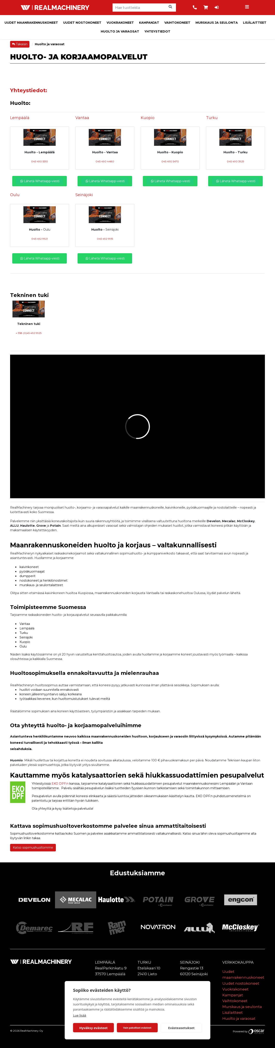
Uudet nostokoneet (82, 23)
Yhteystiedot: (28, 90)
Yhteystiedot (157, 31)
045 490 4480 (105, 161)
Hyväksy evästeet (93, 1028)
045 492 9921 (39, 238)
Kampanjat (149, 23)
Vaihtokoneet (177, 23)
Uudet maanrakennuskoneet (31, 23)
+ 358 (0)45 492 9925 (28, 333)
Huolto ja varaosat (120, 31)
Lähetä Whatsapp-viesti (40, 181)
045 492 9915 (105, 238)
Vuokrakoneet (120, 23)
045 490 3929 (235, 161)
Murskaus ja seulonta (217, 23)
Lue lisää (79, 1015)
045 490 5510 (39, 161)
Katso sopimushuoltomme (33, 847)
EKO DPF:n (60, 784)
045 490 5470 (170, 161)
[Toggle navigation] (248, 7)
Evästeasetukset (181, 1028)
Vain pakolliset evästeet (137, 1027)
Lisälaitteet (254, 23)
